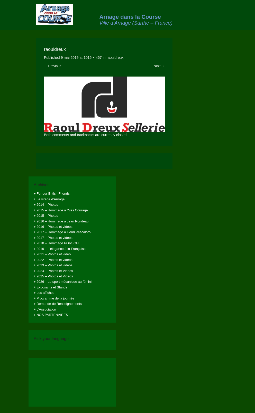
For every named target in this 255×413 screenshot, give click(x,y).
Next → (159, 66)
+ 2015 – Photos (46, 216)
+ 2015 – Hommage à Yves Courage (61, 210)
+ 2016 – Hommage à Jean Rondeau (61, 221)
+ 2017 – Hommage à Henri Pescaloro (62, 232)
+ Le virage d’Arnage (49, 199)
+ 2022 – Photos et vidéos (53, 260)
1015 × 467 (93, 57)
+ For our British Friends (52, 193)
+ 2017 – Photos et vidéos (53, 238)
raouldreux (114, 57)
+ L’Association (45, 309)
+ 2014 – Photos (46, 204)
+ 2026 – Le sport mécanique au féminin (63, 282)
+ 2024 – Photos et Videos (53, 271)
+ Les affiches (44, 293)
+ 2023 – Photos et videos (53, 265)
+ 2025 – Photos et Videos (53, 276)
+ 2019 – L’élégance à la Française (60, 249)
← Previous (52, 66)
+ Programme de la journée (54, 298)
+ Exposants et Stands (50, 287)
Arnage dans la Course (130, 17)
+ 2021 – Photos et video (52, 254)
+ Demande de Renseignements (58, 304)
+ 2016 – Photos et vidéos (53, 227)
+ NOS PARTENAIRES (51, 315)
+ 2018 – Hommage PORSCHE (57, 243)
